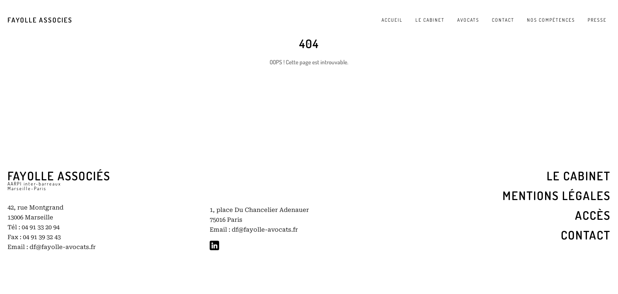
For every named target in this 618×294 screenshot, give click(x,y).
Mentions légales (557, 195)
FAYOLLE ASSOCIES (40, 20)
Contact (586, 234)
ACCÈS (593, 215)
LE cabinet (579, 175)
